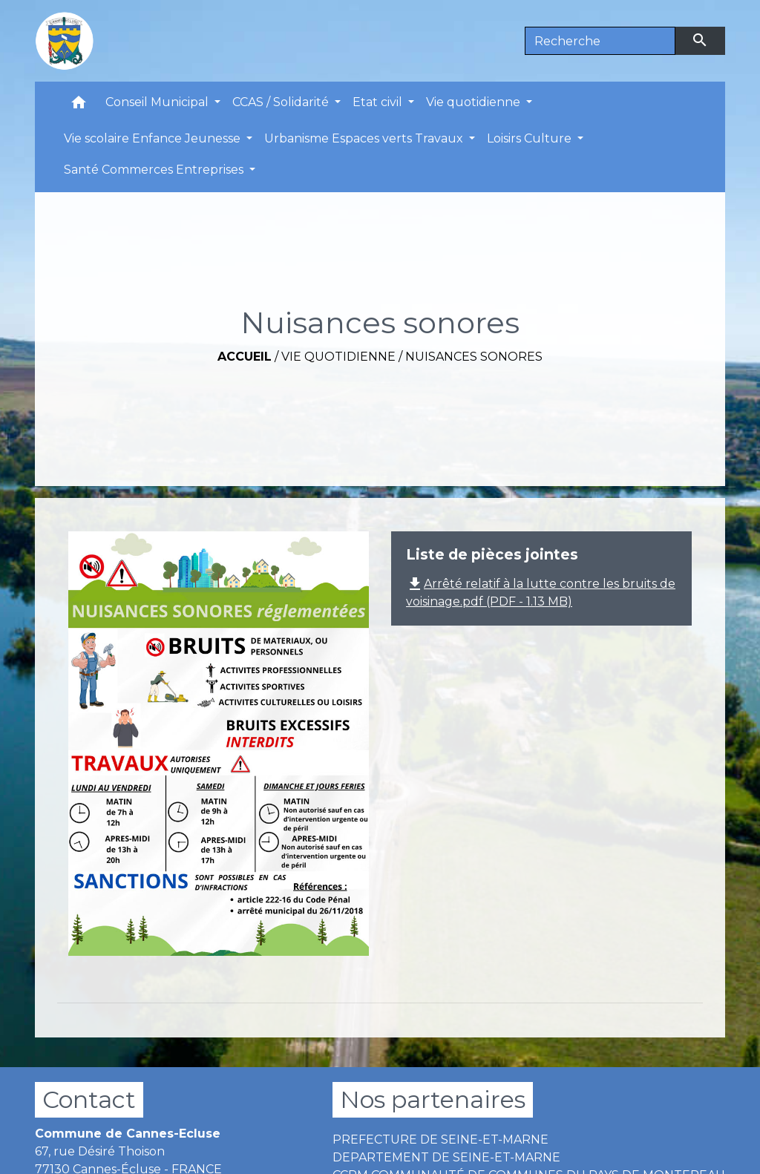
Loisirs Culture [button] (530, 138)
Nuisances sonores (474, 357)
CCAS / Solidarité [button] (282, 102)
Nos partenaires (432, 1099)
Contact (89, 1099)
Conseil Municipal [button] (158, 102)
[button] (78, 106)
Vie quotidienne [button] (474, 102)
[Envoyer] (700, 41)
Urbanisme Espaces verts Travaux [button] (365, 138)
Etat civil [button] (379, 102)
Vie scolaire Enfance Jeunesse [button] (153, 138)
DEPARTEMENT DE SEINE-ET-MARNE (446, 1157)
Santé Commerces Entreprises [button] (155, 170)
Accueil (244, 357)
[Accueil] (64, 40)
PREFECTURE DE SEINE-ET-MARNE (440, 1139)
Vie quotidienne (338, 357)
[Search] (600, 41)
